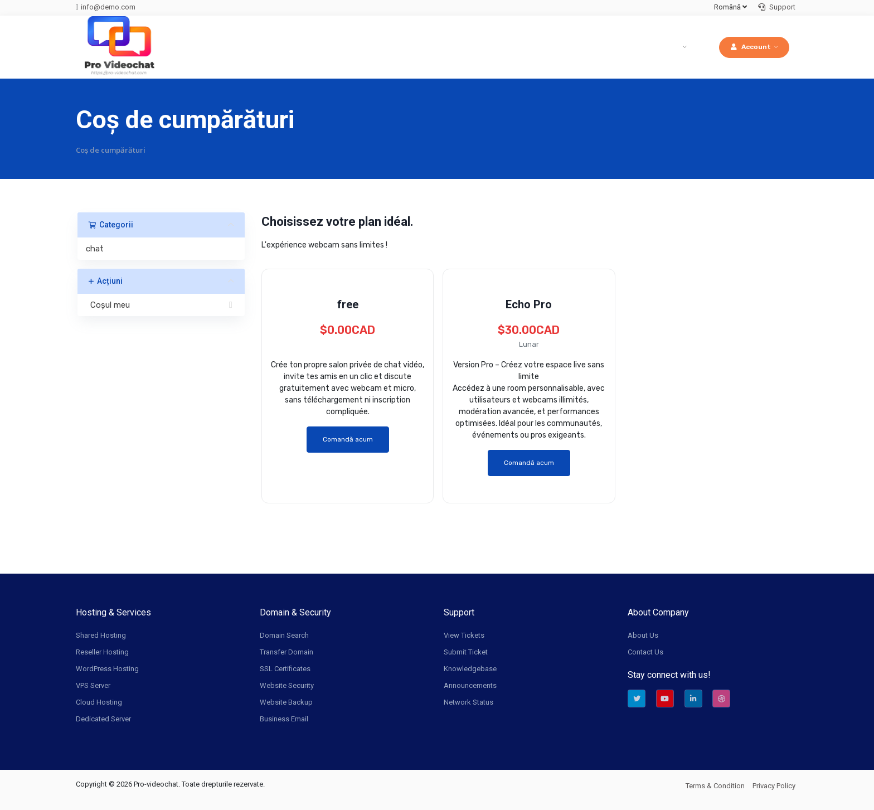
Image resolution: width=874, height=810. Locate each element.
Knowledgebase (470, 669)
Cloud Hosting (99, 702)
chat (95, 249)
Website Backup (286, 702)
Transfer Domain (286, 652)
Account (751, 47)
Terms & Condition (715, 786)
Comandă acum (348, 439)
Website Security (287, 685)
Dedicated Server (103, 719)
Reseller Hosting (102, 652)
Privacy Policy (773, 786)
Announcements (470, 685)
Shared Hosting (101, 635)
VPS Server (93, 685)
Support (776, 7)
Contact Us (645, 652)
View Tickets (464, 635)
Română (730, 7)
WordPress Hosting (107, 669)
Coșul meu (161, 305)
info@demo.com (108, 7)
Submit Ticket (466, 652)
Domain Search (284, 635)
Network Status (468, 702)
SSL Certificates (285, 669)
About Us (643, 635)
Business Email (284, 719)
